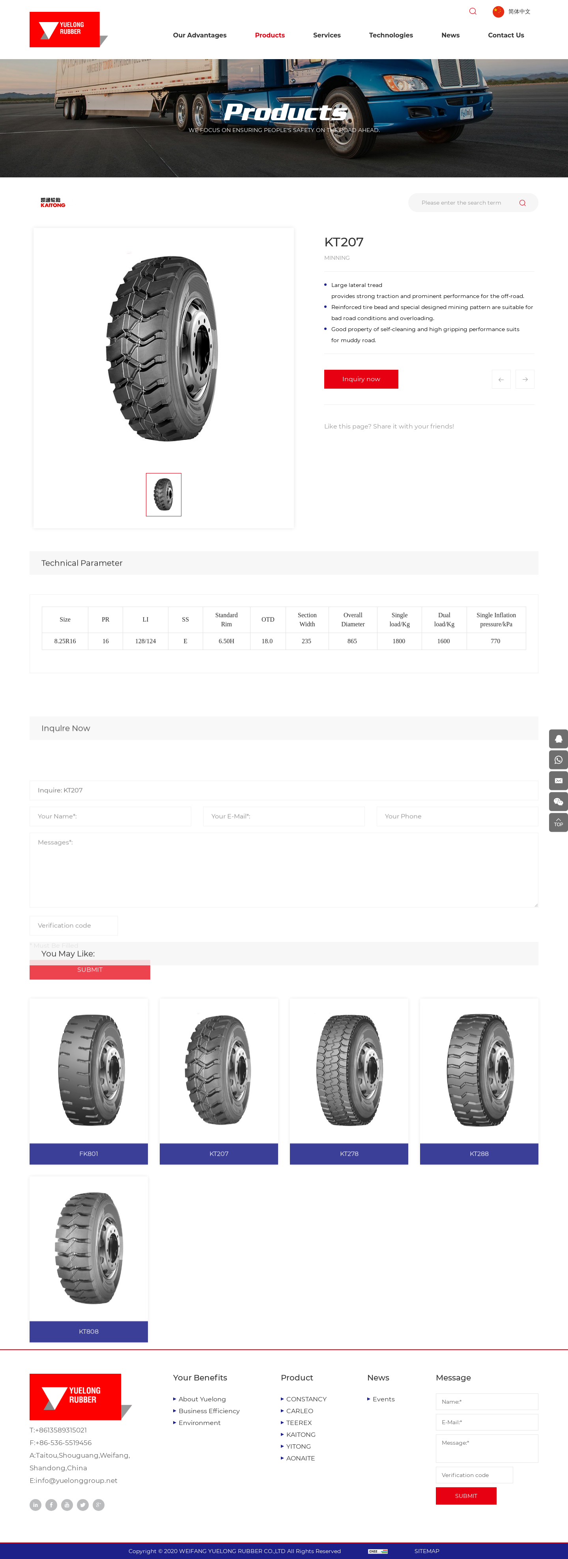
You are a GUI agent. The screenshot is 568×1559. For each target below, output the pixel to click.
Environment (200, 1423)
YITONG (298, 1446)
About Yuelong (202, 1399)
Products (270, 35)
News (450, 35)
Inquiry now (361, 379)
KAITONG (301, 1434)
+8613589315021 (61, 1430)
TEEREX (299, 1423)
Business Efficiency (209, 1411)
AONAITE (300, 1458)
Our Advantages (200, 35)
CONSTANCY (306, 1399)
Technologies (391, 35)
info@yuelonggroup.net (77, 1480)
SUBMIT (466, 1495)
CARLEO (299, 1411)
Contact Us (506, 35)
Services (327, 35)
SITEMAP (427, 1551)
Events (384, 1399)
